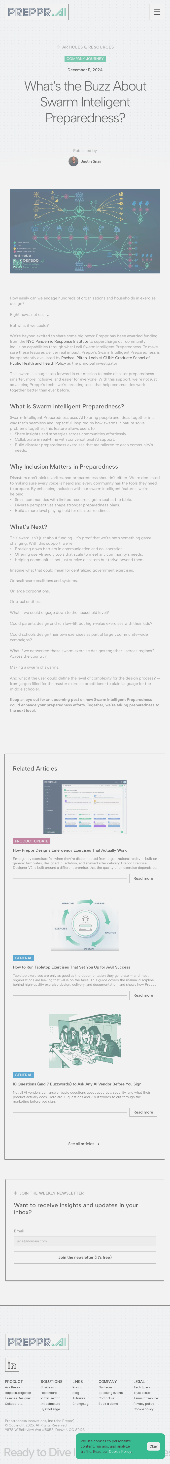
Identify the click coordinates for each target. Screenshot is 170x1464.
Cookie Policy (120, 1451)
